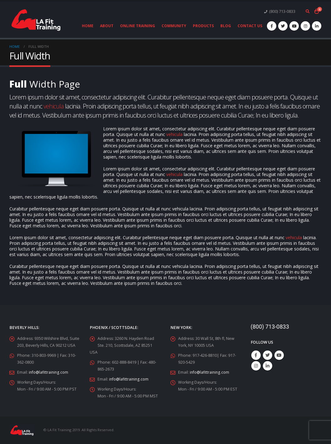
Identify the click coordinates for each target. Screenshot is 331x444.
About (106, 25)
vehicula (53, 106)
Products (203, 25)
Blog (225, 25)
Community (174, 25)
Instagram (256, 366)
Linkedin (267, 366)
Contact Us (250, 25)
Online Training (137, 25)
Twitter (267, 355)
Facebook (256, 355)
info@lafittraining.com (49, 372)
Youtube (279, 355)
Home (87, 25)
